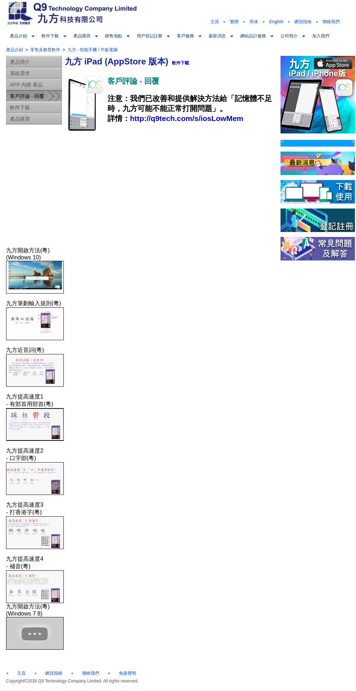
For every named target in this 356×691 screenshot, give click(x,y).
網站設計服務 (253, 35)
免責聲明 (127, 673)
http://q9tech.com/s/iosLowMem (187, 118)
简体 (254, 21)
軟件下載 (50, 35)
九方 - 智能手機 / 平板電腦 (93, 49)
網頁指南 (303, 21)
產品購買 (81, 35)
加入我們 (320, 35)
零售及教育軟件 (45, 49)
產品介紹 (18, 35)
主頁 (214, 21)
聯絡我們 (331, 21)
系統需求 (20, 73)
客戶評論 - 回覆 (27, 96)
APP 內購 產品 (26, 85)
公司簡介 (289, 35)
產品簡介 (20, 62)
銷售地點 (113, 35)
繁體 (234, 21)
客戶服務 (185, 35)
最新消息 (217, 35)
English (276, 21)
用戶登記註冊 (149, 35)
